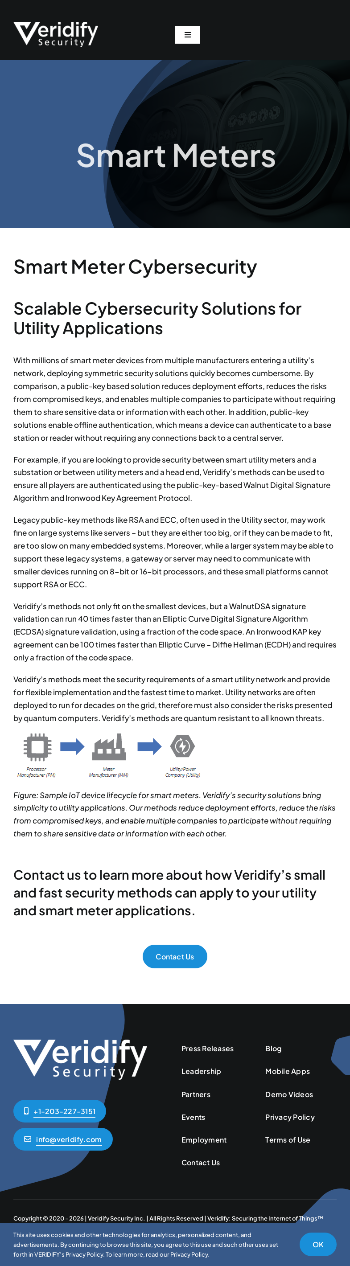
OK (318, 1244)
